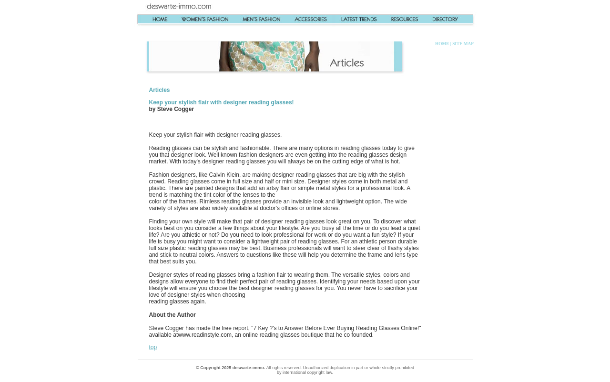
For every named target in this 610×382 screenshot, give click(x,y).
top (153, 347)
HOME (442, 43)
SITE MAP (462, 43)
